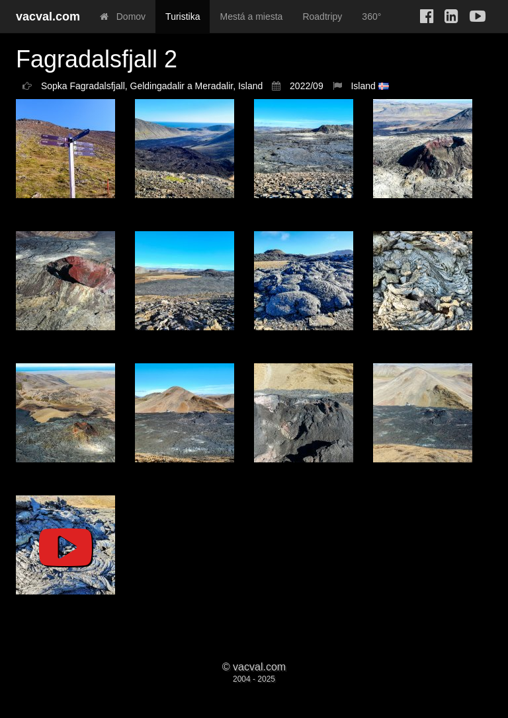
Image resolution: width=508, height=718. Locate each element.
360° (371, 16)
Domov (123, 16)
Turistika (182, 16)
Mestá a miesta (251, 16)
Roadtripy (322, 16)
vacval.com (48, 16)
